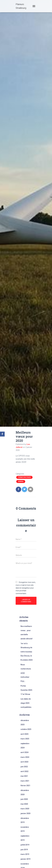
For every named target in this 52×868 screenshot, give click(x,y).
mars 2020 (25, 809)
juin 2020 (24, 799)
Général (20, 481)
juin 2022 (24, 767)
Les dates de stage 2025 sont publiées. (26, 703)
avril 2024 (24, 752)
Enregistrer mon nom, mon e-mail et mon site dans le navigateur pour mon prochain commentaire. (26, 587)
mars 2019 (25, 854)
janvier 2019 (25, 859)
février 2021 (25, 786)
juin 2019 (24, 850)
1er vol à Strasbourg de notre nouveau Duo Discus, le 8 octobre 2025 (27, 651)
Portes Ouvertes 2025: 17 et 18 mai (27, 690)
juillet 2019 (25, 845)
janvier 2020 (25, 813)
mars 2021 (25, 781)
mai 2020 (24, 804)
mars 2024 (25, 757)
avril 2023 (24, 762)
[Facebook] (2, 434)
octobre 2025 (26, 729)
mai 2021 (24, 776)
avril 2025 (24, 734)
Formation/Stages (24, 477)
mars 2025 (25, 739)
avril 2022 (24, 771)
